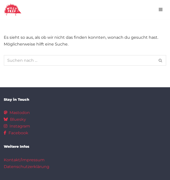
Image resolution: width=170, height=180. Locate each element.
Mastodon (17, 112)
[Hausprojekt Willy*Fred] (12, 10)
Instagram (17, 126)
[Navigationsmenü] (160, 10)
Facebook (16, 132)
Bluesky (15, 119)
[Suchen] (79, 60)
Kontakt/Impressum (24, 160)
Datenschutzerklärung (26, 166)
